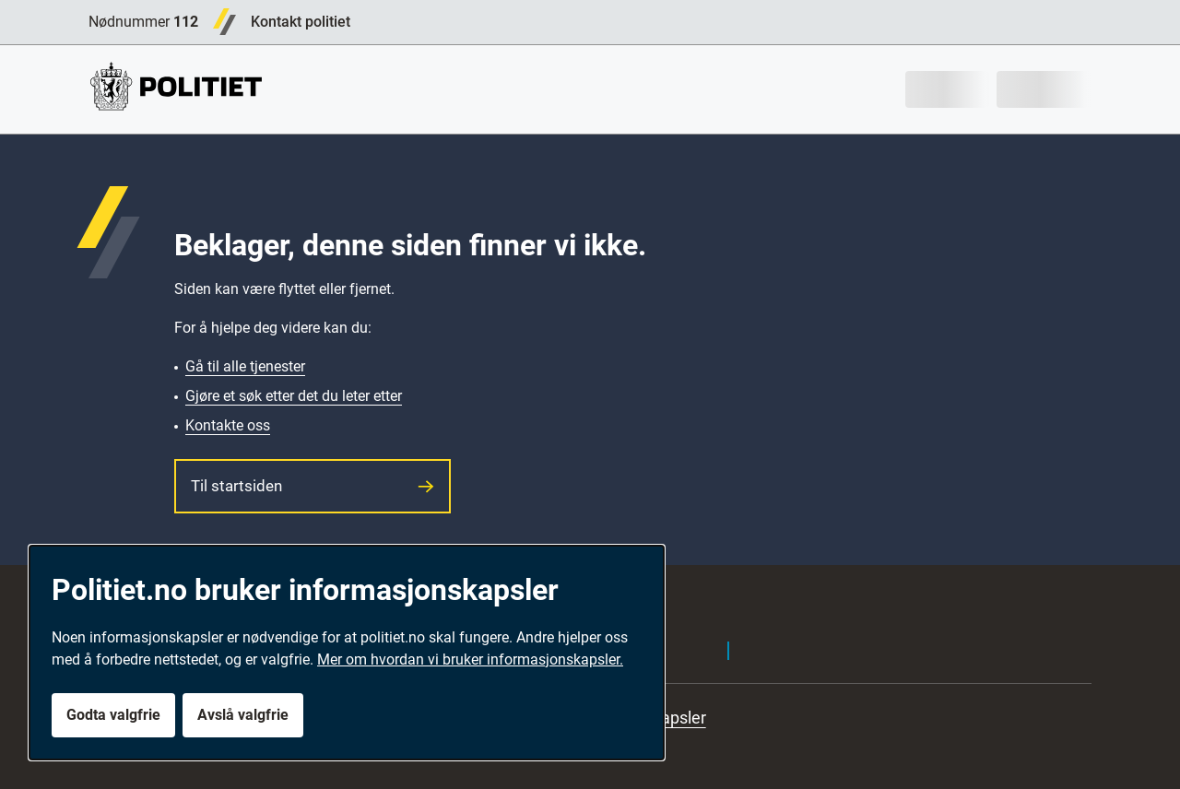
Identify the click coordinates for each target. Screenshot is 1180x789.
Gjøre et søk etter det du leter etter (293, 396)
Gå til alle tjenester (245, 366)
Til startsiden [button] (312, 486)
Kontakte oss (227, 425)
